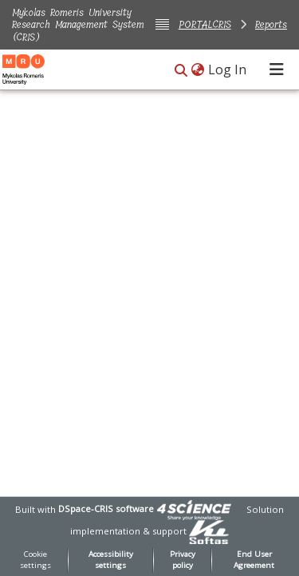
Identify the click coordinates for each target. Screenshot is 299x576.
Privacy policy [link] (182, 560)
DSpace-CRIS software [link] (106, 508)
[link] (193, 508)
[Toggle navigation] (276, 69)
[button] (181, 70)
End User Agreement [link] (254, 560)
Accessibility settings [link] (111, 560)
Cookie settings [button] (35, 560)
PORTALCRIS (205, 24)
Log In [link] (228, 69)
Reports (271, 24)
